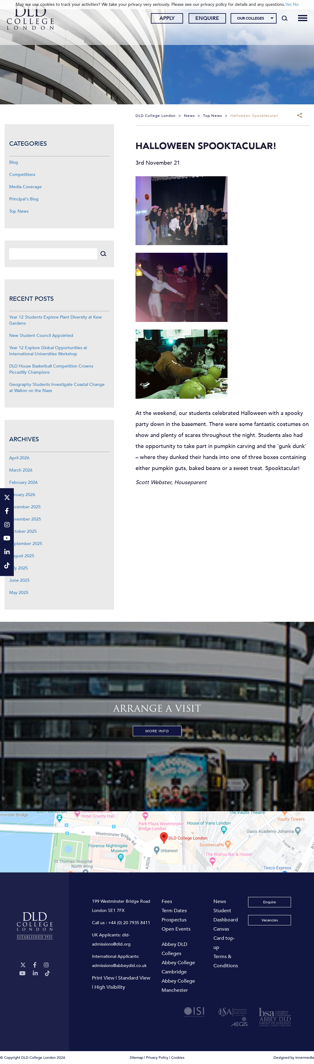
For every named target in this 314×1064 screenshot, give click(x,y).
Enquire (203, 19)
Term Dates (174, 910)
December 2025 (25, 507)
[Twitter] (23, 965)
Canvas (221, 929)
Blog (13, 162)
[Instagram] (46, 965)
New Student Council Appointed (41, 335)
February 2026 (23, 482)
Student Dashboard (225, 915)
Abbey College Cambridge (178, 967)
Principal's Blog (24, 199)
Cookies (177, 1057)
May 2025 (19, 592)
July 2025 (18, 568)
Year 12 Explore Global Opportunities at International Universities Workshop (48, 351)
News (219, 901)
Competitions (22, 174)
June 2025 (19, 580)
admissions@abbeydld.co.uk (119, 966)
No (296, 4)
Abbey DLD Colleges (174, 949)
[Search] (280, 19)
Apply (162, 19)
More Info (157, 731)
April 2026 (19, 458)
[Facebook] (35, 965)
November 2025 (25, 519)
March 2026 (21, 470)
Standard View (134, 978)
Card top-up (224, 943)
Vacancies (270, 920)
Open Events (176, 929)
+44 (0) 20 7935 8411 (129, 923)
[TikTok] (47, 973)
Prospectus (174, 920)
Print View (103, 978)
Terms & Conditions (225, 961)
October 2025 (23, 531)
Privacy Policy (157, 1057)
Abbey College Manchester (178, 986)
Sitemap (136, 1057)
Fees (167, 901)
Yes (288, 4)
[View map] (157, 841)
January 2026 (22, 495)
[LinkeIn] (35, 973)
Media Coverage (25, 187)
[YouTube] (22, 973)
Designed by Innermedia (294, 1057)
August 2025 (21, 556)
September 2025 (25, 544)
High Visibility (109, 987)
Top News (19, 211)
